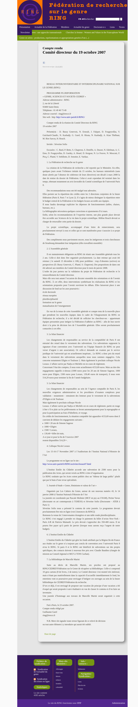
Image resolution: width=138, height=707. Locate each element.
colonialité (59, 687)
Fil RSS (80, 689)
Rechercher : (89, 19)
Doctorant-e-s (100, 27)
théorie (58, 676)
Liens (112, 27)
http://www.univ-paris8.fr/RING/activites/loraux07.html (67, 464)
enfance (58, 680)
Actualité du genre (81, 27)
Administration (118, 703)
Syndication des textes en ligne (42, 680)
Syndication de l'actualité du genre (41, 671)
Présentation (24, 27)
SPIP (79, 703)
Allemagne (59, 669)
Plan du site (81, 685)
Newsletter (24, 32)
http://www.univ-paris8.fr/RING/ (70, 117)
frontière (58, 684)
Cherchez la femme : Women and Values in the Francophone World (95, 32)
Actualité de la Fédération (45, 27)
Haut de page (50, 634)
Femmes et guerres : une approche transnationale (40, 32)
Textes (122, 27)
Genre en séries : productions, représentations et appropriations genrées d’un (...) (54, 38)
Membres (65, 27)
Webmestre (81, 669)
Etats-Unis (59, 673)
